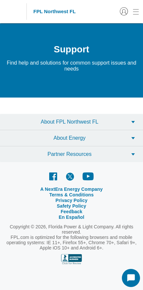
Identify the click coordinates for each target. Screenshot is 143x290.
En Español (72, 217)
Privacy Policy (71, 200)
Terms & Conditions (71, 194)
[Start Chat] (131, 278)
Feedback (72, 211)
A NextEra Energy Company (71, 189)
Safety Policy (71, 206)
